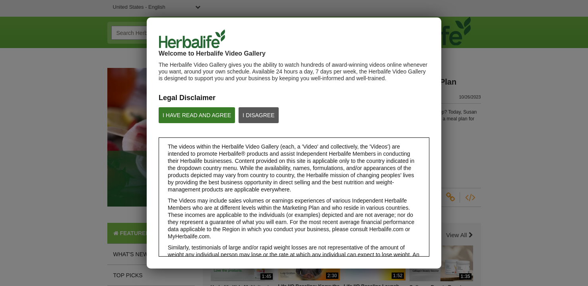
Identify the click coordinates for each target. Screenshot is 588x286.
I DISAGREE (258, 115)
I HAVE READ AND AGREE (197, 115)
